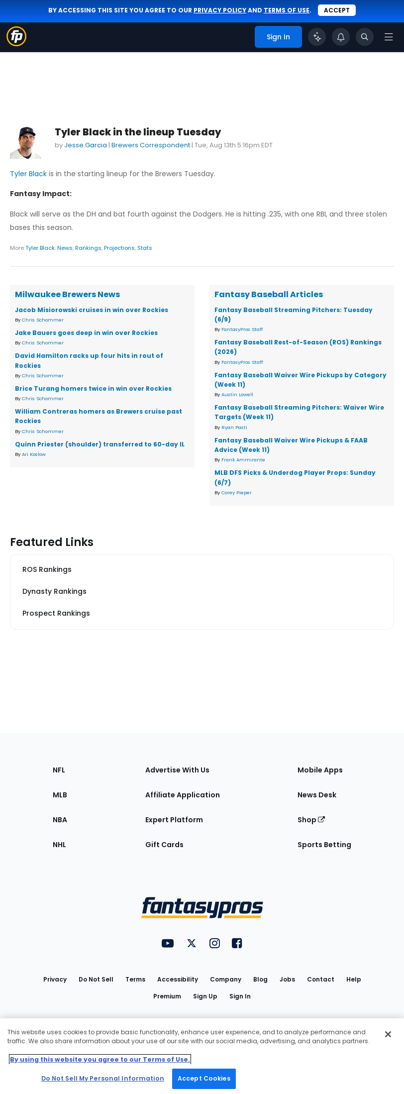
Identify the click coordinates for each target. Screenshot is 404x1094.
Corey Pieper (236, 492)
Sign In (240, 996)
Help (353, 979)
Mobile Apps (320, 770)
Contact (320, 979)
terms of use (286, 10)
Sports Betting (324, 845)
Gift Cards (164, 845)
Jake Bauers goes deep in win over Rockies (86, 332)
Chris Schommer (43, 320)
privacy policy (220, 10)
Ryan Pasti (234, 427)
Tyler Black (28, 174)
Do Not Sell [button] (96, 979)
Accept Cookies (204, 1078)
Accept (337, 10)
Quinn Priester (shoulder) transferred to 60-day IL (100, 444)
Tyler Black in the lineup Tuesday (138, 132)
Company (225, 979)
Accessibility (177, 979)
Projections (119, 248)
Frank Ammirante (243, 459)
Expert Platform (174, 820)
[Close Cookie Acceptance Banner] (388, 1034)
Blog (260, 979)
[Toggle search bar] (365, 37)
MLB (60, 795)
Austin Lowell (237, 394)
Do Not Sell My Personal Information (102, 1078)
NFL (59, 770)
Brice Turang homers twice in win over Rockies (93, 388)
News (65, 248)
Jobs (287, 979)
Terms (135, 979)
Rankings (88, 248)
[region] (202, 1056)
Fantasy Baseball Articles (268, 294)
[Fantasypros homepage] (16, 43)
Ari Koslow (34, 454)
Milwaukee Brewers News (67, 294)
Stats (144, 248)
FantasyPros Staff (242, 329)
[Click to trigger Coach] (317, 37)
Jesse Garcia (85, 145)
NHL (59, 845)
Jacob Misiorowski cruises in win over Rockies (91, 310)
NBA (60, 820)
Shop (311, 820)
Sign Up (205, 996)
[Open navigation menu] (389, 37)
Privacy (55, 979)
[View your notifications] (341, 37)
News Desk (317, 795)
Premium (167, 996)
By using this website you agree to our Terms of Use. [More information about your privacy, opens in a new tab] (100, 1059)
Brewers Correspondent (150, 145)
